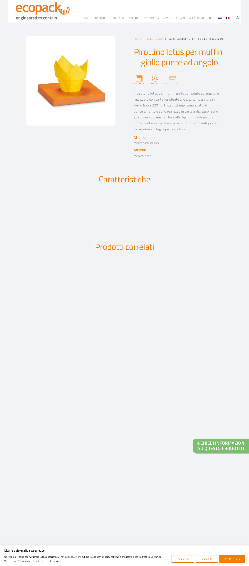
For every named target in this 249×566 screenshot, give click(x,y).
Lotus (159, 39)
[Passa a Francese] (227, 18)
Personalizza (183, 559)
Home (137, 39)
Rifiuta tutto (207, 559)
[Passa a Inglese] (219, 18)
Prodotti (148, 39)
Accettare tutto (232, 559)
